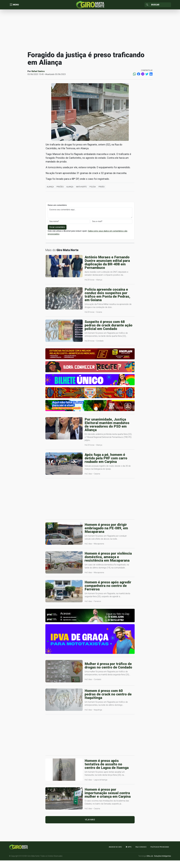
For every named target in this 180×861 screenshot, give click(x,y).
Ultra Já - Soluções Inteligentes (159, 857)
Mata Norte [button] (81, 187)
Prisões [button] (60, 187)
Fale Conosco (140, 847)
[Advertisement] (90, 30)
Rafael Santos (38, 72)
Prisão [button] (101, 187)
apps (128, 847)
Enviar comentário (57, 228)
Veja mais (90, 820)
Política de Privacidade (159, 847)
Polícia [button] (93, 187)
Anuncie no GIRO (115, 847)
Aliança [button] (50, 187)
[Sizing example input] (160, 5)
